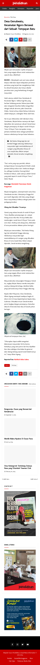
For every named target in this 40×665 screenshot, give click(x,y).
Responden (30, 8)
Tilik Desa (13, 17)
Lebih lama (34, 479)
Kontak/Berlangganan (20, 658)
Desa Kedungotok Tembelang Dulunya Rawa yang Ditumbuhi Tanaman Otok (18, 467)
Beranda (6, 17)
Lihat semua (32, 384)
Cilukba (4, 8)
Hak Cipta (12, 661)
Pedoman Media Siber (24, 661)
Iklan (31, 658)
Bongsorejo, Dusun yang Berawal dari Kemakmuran (18, 410)
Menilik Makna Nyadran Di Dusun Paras (18, 439)
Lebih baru (6, 479)
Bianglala (12, 8)
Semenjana (20, 8)
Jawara (38, 8)
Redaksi (9, 658)
